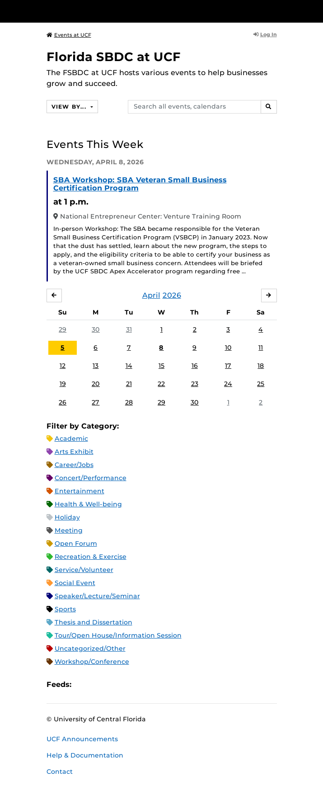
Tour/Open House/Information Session (118, 635)
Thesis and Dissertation (93, 622)
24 (228, 384)
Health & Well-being (88, 504)
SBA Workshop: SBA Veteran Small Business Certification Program (140, 184)
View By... (70, 106)
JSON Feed (144, 684)
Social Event (75, 583)
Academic (71, 438)
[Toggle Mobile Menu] (314, 10)
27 (95, 402)
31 (129, 329)
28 (129, 402)
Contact (60, 771)
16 (195, 366)
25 (260, 384)
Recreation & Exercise (90, 557)
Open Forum (76, 543)
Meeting (69, 530)
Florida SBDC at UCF (114, 56)
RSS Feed (114, 684)
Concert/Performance (90, 478)
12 (63, 366)
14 (129, 366)
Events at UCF (69, 35)
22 (161, 384)
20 (96, 384)
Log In (265, 34)
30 (96, 329)
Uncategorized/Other (90, 648)
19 (63, 384)
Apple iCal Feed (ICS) (83, 684)
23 (194, 384)
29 (62, 329)
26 (62, 402)
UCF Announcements (82, 739)
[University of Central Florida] (69, 11)
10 (228, 347)
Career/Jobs (74, 465)
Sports (65, 609)
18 (260, 366)
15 (161, 366)
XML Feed (129, 684)
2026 (172, 295)
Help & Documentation (85, 755)
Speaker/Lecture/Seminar (97, 596)
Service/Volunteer (84, 570)
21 (129, 384)
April (151, 295)
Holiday (67, 517)
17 (228, 366)
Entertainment (79, 491)
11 (260, 347)
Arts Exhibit (74, 452)
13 (95, 366)
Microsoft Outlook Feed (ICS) (98, 684)
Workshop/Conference (92, 662)
